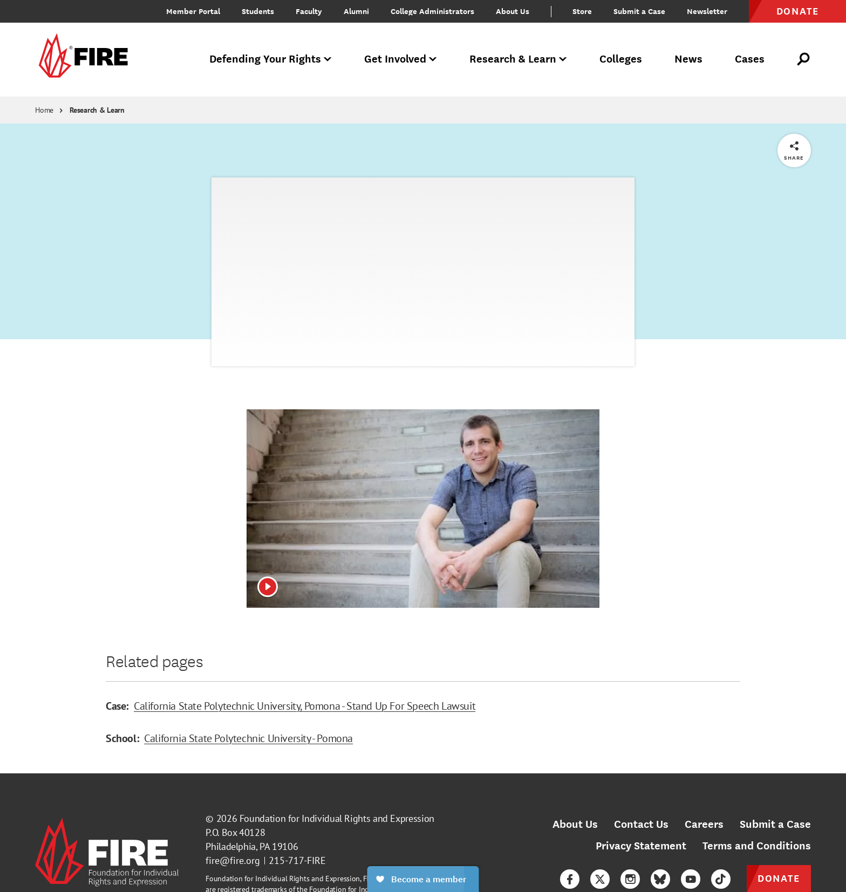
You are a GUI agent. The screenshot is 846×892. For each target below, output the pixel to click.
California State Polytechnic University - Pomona (248, 738)
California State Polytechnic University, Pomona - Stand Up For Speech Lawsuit (304, 706)
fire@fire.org (233, 860)
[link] (81, 59)
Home (44, 110)
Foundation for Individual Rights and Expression (337, 818)
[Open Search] (804, 59)
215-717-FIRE (297, 860)
